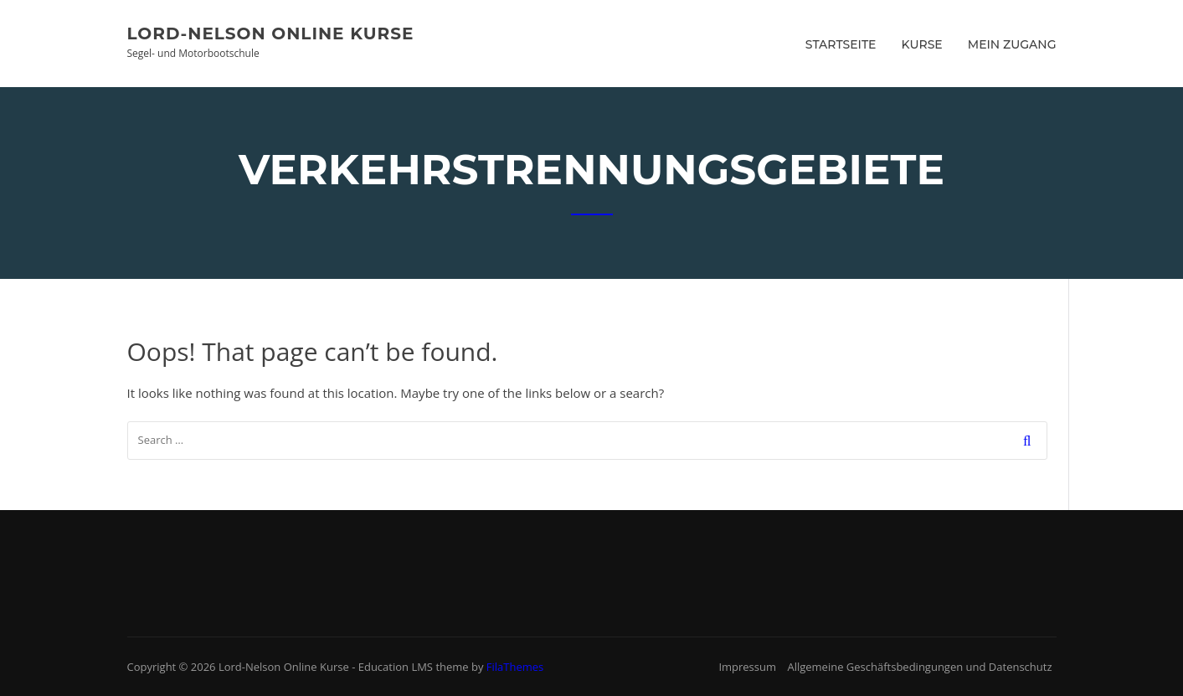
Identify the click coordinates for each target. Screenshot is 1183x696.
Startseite (841, 44)
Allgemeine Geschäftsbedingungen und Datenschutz (919, 666)
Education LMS (395, 666)
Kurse (922, 44)
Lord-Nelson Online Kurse (270, 33)
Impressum (747, 666)
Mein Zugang (1012, 44)
